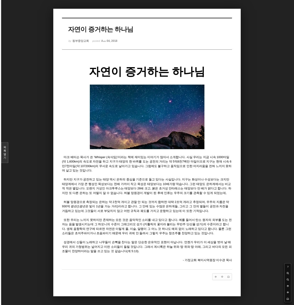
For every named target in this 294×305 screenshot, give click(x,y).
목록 (4, 153)
